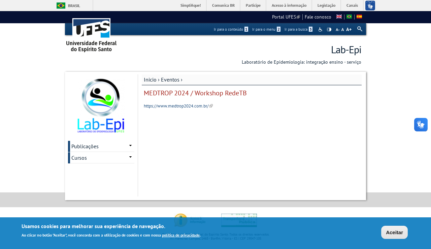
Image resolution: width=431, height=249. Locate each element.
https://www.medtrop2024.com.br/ (178, 106)
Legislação (326, 5)
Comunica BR (223, 5)
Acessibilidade (321, 29)
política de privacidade (181, 236)
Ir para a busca (298, 29)
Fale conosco (318, 17)
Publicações (85, 146)
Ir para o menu (266, 29)
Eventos (170, 79)
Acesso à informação (289, 5)
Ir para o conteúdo (231, 29)
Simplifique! (190, 5)
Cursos (79, 157)
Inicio (150, 79)
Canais (352, 5)
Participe (253, 5)
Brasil (74, 5)
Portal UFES (286, 17)
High (329, 29)
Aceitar (394, 233)
